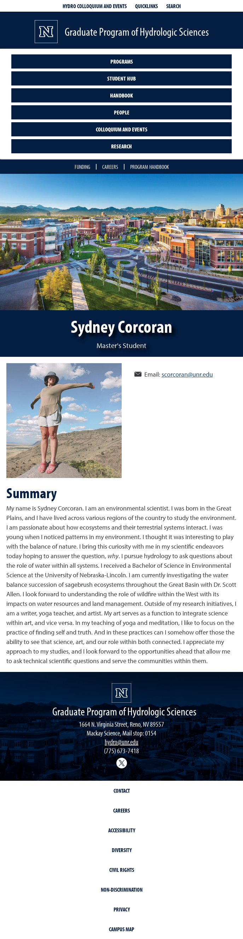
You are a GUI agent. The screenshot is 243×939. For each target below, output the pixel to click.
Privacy (122, 909)
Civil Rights (121, 869)
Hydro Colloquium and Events (95, 6)
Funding (82, 166)
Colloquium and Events (121, 129)
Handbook (121, 95)
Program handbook (149, 166)
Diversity (122, 850)
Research (121, 146)
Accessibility (121, 830)
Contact (122, 790)
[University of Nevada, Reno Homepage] (121, 693)
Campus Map (121, 929)
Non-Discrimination (122, 889)
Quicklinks (146, 6)
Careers (110, 166)
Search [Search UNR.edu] (173, 6)
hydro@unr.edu (121, 741)
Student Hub (121, 78)
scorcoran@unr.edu (187, 374)
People (121, 112)
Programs (121, 61)
